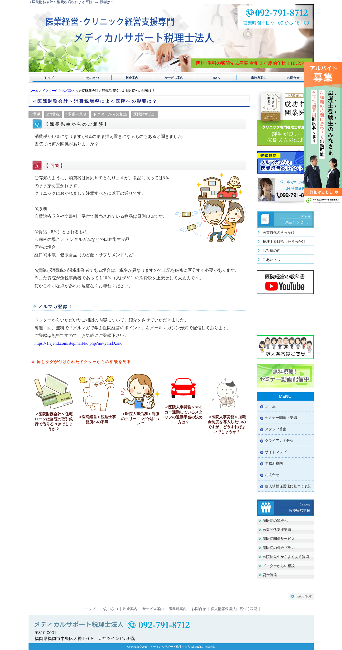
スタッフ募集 (275, 429)
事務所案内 (252, 78)
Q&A (211, 78)
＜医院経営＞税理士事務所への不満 (97, 419)
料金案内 (130, 78)
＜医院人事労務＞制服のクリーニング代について (140, 419)
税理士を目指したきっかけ (284, 241)
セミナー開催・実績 (281, 418)
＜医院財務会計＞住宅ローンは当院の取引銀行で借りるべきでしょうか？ (54, 421)
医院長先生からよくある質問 (286, 557)
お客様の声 (271, 250)
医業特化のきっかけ (279, 232)
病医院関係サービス (279, 539)
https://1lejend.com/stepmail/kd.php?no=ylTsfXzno (78, 343)
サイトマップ (275, 452)
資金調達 (270, 575)
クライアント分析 (279, 440)
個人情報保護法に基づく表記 (288, 486)
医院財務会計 (144, 114)
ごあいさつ (89, 78)
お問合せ (293, 78)
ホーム (34, 90)
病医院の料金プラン (279, 548)
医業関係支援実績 (277, 530)
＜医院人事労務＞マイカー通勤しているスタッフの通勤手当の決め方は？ (183, 414)
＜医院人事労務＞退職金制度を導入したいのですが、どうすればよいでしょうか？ (227, 424)
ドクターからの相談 (57, 90)
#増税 (35, 114)
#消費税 (53, 114)
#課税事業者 (76, 114)
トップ (48, 78)
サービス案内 (171, 78)
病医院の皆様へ (275, 521)
